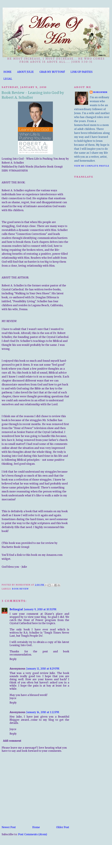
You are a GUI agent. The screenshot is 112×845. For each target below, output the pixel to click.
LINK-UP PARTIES (81, 71)
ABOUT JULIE (25, 71)
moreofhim (100, 92)
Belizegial (16, 609)
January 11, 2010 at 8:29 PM (42, 668)
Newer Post (9, 827)
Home (36, 827)
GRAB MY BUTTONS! (52, 71)
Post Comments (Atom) (32, 834)
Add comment (12, 740)
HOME (7, 71)
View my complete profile (91, 166)
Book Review (20, 588)
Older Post (62, 827)
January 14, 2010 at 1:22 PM (42, 712)
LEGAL (7, 78)
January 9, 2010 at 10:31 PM (40, 609)
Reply (13, 659)
